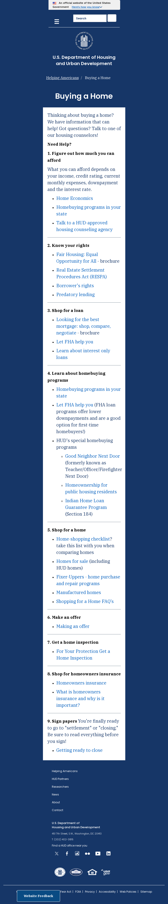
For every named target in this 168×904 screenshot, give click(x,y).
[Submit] (111, 18)
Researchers (60, 787)
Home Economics (74, 198)
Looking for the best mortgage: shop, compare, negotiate (83, 326)
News (55, 794)
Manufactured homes (78, 592)
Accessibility (107, 892)
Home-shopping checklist (83, 539)
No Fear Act (63, 892)
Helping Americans (62, 78)
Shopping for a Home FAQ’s (85, 601)
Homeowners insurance (81, 683)
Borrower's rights (75, 286)
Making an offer (72, 626)
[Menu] (57, 21)
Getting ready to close (79, 750)
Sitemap (146, 892)
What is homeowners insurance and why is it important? (80, 698)
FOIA (78, 892)
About (56, 802)
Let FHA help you (74, 342)
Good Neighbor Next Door (92, 456)
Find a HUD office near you (69, 845)
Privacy (90, 892)
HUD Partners (60, 779)
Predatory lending (75, 294)
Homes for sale (72, 561)
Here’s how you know (86, 6)
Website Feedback (38, 896)
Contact (57, 810)
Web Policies (128, 892)
